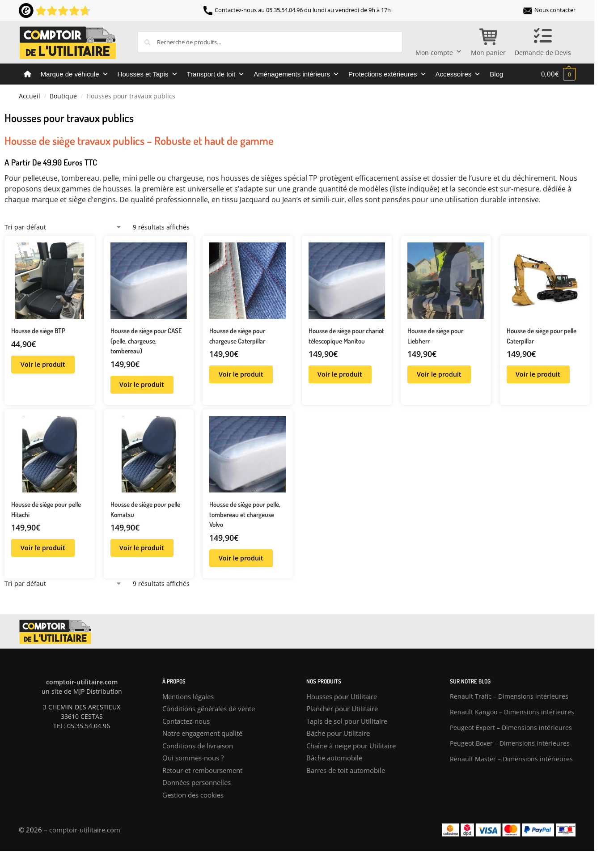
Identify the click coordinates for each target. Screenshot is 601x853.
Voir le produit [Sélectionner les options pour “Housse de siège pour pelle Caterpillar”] (538, 374)
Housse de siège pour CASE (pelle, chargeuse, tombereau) (146, 341)
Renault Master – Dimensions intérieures (511, 759)
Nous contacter (549, 10)
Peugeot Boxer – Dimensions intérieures (510, 743)
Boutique (63, 96)
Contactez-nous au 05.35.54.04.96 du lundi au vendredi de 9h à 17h (297, 10)
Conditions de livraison (197, 745)
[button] (558, 74)
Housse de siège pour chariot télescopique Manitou (346, 336)
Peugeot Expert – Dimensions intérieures (511, 727)
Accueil (29, 96)
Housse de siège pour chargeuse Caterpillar (237, 336)
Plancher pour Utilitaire (342, 708)
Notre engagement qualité (202, 733)
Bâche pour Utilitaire (338, 733)
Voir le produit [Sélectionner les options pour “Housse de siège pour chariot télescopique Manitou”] (339, 374)
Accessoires (458, 74)
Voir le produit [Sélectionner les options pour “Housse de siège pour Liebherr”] (439, 374)
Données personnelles (196, 782)
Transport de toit (216, 74)
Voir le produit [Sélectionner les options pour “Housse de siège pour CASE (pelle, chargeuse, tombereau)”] (141, 384)
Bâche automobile (334, 757)
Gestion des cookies (193, 794)
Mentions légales (188, 696)
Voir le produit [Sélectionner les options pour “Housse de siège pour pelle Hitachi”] (43, 547)
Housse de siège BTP (38, 331)
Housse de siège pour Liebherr (435, 336)
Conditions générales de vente (208, 708)
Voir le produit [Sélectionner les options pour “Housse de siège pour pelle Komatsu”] (141, 547)
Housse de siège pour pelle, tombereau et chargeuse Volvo (244, 514)
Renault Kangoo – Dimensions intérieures (512, 712)
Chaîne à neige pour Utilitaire (351, 745)
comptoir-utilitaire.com (84, 829)
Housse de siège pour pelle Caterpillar (541, 336)
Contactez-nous (186, 721)
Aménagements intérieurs (296, 74)
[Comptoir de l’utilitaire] (27, 74)
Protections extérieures (387, 74)
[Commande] (63, 227)
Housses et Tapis (148, 74)
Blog (496, 74)
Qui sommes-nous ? (193, 757)
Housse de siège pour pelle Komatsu (145, 509)
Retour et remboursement (202, 770)
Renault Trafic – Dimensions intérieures (509, 696)
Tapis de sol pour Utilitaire (346, 721)
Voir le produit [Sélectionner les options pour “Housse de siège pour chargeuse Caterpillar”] (241, 374)
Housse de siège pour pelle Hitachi (46, 509)
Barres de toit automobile (345, 770)
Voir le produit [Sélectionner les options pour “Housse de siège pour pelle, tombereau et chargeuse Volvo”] (241, 558)
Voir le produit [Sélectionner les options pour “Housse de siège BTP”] (43, 364)
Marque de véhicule (75, 74)
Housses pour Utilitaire (341, 696)
